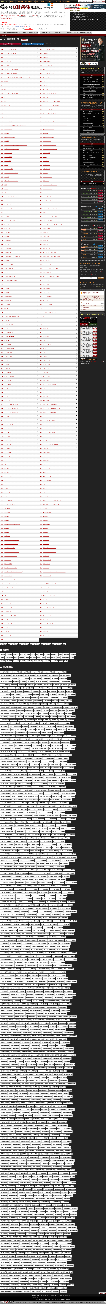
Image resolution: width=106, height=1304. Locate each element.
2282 (41, 57)
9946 (2, 635)
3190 (2, 101)
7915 (2, 452)
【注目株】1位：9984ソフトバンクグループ (83, 13)
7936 (2, 456)
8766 (41, 552)
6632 (41, 296)
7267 (41, 392)
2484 (41, 69)
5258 (41, 224)
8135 (2, 484)
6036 (2, 264)
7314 (41, 400)
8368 (2, 520)
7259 (41, 388)
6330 (2, 276)
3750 (2, 121)
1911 (41, 53)
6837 (41, 332)
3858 (2, 129)
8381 (41, 524)
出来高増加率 (72, 32)
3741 (41, 117)
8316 (41, 504)
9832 (41, 623)
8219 (41, 484)
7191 (2, 380)
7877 (41, 440)
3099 (41, 93)
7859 (2, 440)
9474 (2, 595)
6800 (2, 328)
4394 (41, 177)
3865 (2, 137)
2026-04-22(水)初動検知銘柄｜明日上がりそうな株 (85, 19)
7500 (49, 644)
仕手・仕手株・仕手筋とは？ (9, 18)
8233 (2, 488)
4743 (2, 201)
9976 (2, 639)
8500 (57, 644)
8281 (41, 496)
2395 (2, 65)
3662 (41, 113)
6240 (2, 268)
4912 (2, 212)
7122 (41, 372)
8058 (2, 472)
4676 (2, 197)
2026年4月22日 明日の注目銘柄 (80, 16)
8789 (2, 556)
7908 (2, 444)
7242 (2, 388)
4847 (41, 209)
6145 (41, 264)
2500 (13, 644)
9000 (60, 644)
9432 (2, 592)
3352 (2, 105)
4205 (41, 161)
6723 (41, 312)
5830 (41, 252)
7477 (2, 420)
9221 (2, 576)
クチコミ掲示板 (40, 1)
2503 (41, 73)
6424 (2, 280)
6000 (38, 644)
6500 (42, 644)
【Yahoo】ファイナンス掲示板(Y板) (28, 15)
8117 (41, 480)
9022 (41, 564)
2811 (41, 81)
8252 (41, 488)
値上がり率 (46, 32)
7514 (41, 424)
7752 (41, 436)
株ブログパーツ (66, 1)
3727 (2, 117)
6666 (41, 304)
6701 (41, 308)
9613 (41, 607)
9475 (41, 595)
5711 (2, 248)
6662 (2, 304)
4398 (2, 181)
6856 (41, 336)
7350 (2, 408)
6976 (41, 356)
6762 (41, 320)
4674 (41, 193)
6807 (2, 332)
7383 (41, 408)
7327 (41, 404)
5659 (41, 244)
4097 (41, 153)
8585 (2, 544)
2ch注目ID (58, 1)
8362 (2, 516)
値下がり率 (59, 32)
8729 (2, 552)
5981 (2, 260)
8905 (2, 560)
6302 (41, 272)
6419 (41, 276)
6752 (2, 316)
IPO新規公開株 (19, 1)
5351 (2, 232)
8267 (41, 492)
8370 (41, 520)
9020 (41, 560)
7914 (41, 448)
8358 (2, 512)
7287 (41, 396)
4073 (2, 153)
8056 (41, 468)
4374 (2, 173)
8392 (41, 528)
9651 (2, 611)
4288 (41, 165)
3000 (16, 644)
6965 (2, 356)
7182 (41, 376)
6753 (41, 316)
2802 (2, 81)
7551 (41, 428)
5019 (2, 216)
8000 (53, 644)
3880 (2, 141)
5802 (2, 252)
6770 (2, 324)
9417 (41, 588)
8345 (41, 508)
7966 (41, 456)
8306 (41, 500)
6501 (41, 284)
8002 (2, 464)
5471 (41, 236)
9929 (41, 631)
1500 (5, 644)
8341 (2, 508)
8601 (2, 548)
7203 (2, 384)
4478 (2, 189)
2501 (2, 73)
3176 (41, 97)
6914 (2, 348)
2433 (2, 69)
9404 (2, 584)
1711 (41, 49)
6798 (41, 324)
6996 (2, 364)
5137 (41, 220)
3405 (2, 109)
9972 (41, 635)
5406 (2, 236)
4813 (41, 205)
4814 (2, 209)
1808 (2, 53)
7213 (41, 384)
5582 (2, 244)
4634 (41, 189)
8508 (41, 536)
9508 (41, 599)
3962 (41, 145)
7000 (46, 644)
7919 (41, 452)
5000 (31, 644)
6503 (2, 288)
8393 (2, 532)
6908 (41, 344)
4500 (27, 644)
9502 (2, 599)
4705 (41, 197)
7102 (2, 372)
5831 (2, 256)
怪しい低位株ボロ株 (30, 1)
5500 (35, 644)
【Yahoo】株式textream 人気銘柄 (29, 32)
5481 (2, 240)
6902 (2, 340)
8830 (41, 556)
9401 (41, 580)
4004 (2, 149)
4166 (41, 157)
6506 (2, 292)
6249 (41, 268)
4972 (41, 212)
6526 (41, 292)
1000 (2, 644)
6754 (2, 320)
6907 (2, 344)
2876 (2, 85)
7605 (41, 432)
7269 (2, 396)
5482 (41, 240)
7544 (2, 428)
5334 (41, 228)
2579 (2, 77)
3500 (20, 644)
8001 (41, 460)
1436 (2, 49)
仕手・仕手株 (29, 29)
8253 (2, 492)
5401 (41, 232)
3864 (41, 133)
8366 (41, 516)
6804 (41, 328)
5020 (41, 216)
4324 (41, 169)
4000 (24, 644)
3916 (2, 145)
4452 (2, 185)
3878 (41, 137)
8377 (2, 524)
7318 (2, 404)
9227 (41, 576)
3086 (2, 93)
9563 (2, 607)
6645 (41, 300)
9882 (2, 627)
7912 (2, 448)
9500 (64, 644)
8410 (2, 536)
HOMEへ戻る (4, 35)
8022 (41, 464)
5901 (41, 256)
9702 (41, 615)
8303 (2, 500)
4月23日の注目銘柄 (77, 17)
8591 (41, 544)
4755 (2, 205)
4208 (2, 165)
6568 (2, 296)
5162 (2, 224)
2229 (2, 57)
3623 (41, 109)
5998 (41, 260)
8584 (41, 540)
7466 (41, 416)
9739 (2, 619)
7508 (41, 420)
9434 (41, 592)
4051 (41, 149)
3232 (41, 101)
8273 (2, 496)
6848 (2, 336)
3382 (41, 105)
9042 (2, 568)
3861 (41, 129)
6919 (41, 348)
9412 (2, 588)
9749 (41, 619)
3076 (41, 89)
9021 (2, 564)
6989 (41, 360)
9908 (41, 627)
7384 (2, 412)
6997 (41, 364)
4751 (41, 201)
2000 (9, 644)
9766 (2, 623)
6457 (41, 280)
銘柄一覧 (12, 1)
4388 (2, 177)
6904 (41, 340)
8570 (2, 540)
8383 (2, 528)
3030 (2, 89)
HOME (2, 1)
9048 (41, 568)
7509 (2, 424)
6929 (2, 352)
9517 (2, 603)
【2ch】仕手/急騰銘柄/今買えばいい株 (10, 32)
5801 (41, 248)
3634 (2, 113)
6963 (41, 352)
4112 (2, 157)
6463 (2, 284)
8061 (41, 472)
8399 (41, 532)
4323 (2, 169)
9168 (2, 572)
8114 (2, 480)
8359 (41, 512)
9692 (41, 611)
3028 (41, 85)
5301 (2, 228)
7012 (41, 368)
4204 (2, 161)
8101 (2, 476)
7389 (41, 412)
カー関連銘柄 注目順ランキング (10, 44)
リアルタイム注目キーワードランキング (12, 24)
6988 (2, 360)
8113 (41, 476)
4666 (2, 193)
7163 (2, 376)
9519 (41, 603)
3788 (2, 125)
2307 (2, 61)
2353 (41, 61)
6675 (2, 308)
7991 (2, 460)
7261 (2, 392)
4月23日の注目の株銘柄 (78, 14)
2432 (41, 65)
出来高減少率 (85, 32)
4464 (41, 185)
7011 (2, 368)
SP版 (7, 1)
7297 (2, 400)
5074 (2, 220)
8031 (2, 468)
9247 (2, 580)
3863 (2, 133)
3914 (41, 141)
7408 (2, 416)
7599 (2, 432)
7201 (41, 380)
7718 (2, 436)
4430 (41, 181)
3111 (2, 97)
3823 (41, 125)
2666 (41, 77)
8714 (41, 548)
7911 (41, 444)
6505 (41, 288)
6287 (2, 272)
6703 (2, 312)
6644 (2, 300)
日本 (25, 26)
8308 (2, 504)
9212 (41, 572)
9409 (41, 584)
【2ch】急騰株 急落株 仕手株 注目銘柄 (9, 15)
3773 (41, 121)
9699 (2, 615)
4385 (41, 173)
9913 (2, 631)
